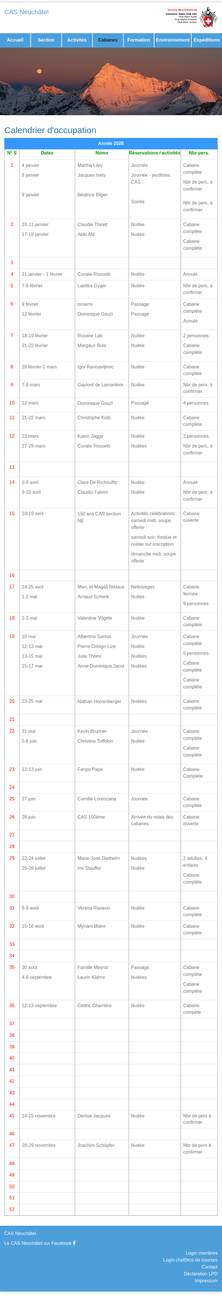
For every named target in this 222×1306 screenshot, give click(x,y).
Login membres (202, 1253)
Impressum (206, 1280)
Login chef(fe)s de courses (190, 1259)
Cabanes (108, 40)
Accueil (15, 40)
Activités (77, 40)
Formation (138, 40)
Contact (210, 1266)
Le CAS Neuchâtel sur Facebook (40, 1243)
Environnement (172, 40)
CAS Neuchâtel (26, 12)
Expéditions (207, 40)
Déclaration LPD (201, 1273)
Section (46, 40)
